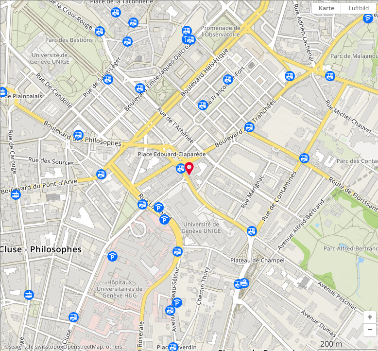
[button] (369, 317)
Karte (326, 8)
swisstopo (47, 346)
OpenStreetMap (83, 346)
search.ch (20, 346)
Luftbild (359, 8)
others (114, 346)
